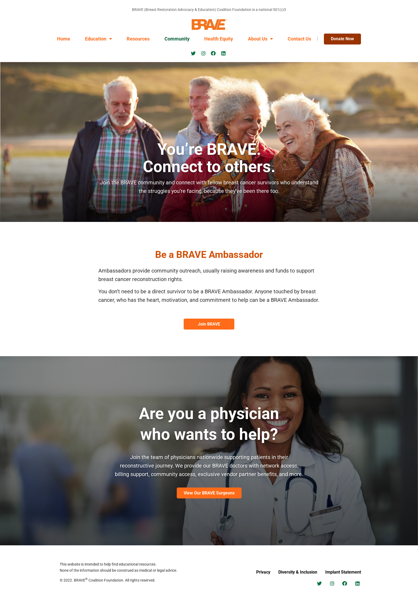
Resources (138, 39)
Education (98, 39)
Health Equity (218, 39)
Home (63, 39)
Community (177, 39)
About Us (260, 39)
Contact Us (299, 39)
